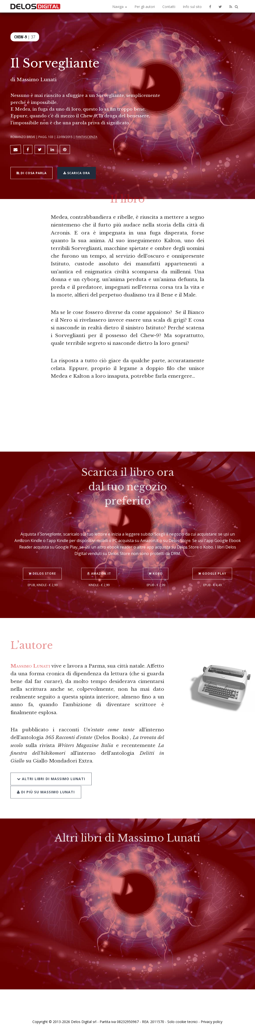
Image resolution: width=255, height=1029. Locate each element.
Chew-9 (20, 36)
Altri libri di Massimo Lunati (51, 771)
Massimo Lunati (37, 79)
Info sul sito (192, 6)
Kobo (156, 566)
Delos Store (42, 566)
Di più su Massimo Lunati (46, 783)
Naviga (119, 6)
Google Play (212, 566)
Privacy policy (211, 1019)
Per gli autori (144, 6)
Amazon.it (99, 566)
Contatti (168, 6)
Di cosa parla (32, 171)
